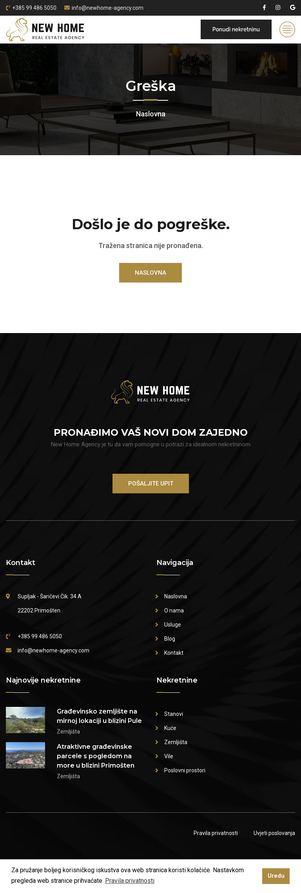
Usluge (172, 624)
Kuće (170, 728)
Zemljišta (175, 742)
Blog (169, 639)
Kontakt (173, 653)
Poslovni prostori (184, 770)
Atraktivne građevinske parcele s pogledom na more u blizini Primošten (95, 756)
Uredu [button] (276, 876)
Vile (168, 756)
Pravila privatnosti (216, 833)
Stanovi (173, 714)
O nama (174, 610)
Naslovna (150, 114)
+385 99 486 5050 (34, 8)
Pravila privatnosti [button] (129, 880)
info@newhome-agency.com (107, 8)
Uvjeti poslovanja (274, 833)
